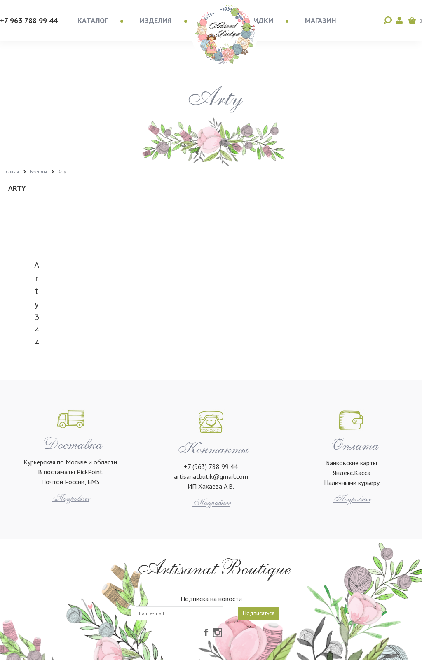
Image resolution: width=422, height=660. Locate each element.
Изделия (156, 20)
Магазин (320, 20)
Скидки (259, 20)
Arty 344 (36, 303)
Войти (399, 21)
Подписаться (258, 613)
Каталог (92, 20)
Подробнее (70, 498)
